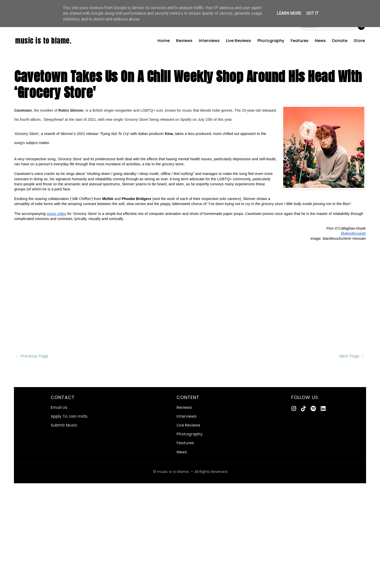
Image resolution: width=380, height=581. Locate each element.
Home (164, 41)
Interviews (209, 41)
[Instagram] (293, 409)
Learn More (289, 13)
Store (359, 41)
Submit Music (64, 425)
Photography (270, 41)
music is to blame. (43, 40)
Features (300, 41)
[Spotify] (313, 409)
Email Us (59, 407)
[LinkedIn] (323, 409)
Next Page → (352, 356)
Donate (339, 41)
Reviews (184, 41)
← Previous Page (31, 356)
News (320, 41)
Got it (312, 13)
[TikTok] (303, 409)
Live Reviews (238, 41)
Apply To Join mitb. (69, 416)
